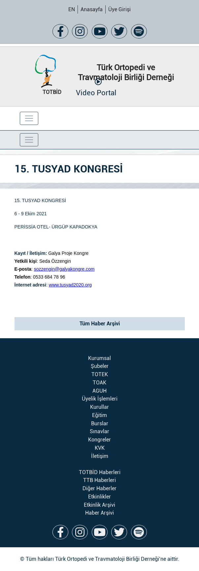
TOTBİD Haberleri (99, 472)
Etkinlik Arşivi (99, 505)
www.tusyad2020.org (70, 284)
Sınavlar (99, 431)
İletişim (99, 456)
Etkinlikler (99, 497)
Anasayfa (92, 9)
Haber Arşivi (99, 513)
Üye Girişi (119, 9)
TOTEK (99, 374)
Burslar (99, 423)
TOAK (99, 382)
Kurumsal (99, 358)
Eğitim (99, 415)
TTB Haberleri (99, 480)
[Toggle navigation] (29, 118)
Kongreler (99, 439)
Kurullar (99, 407)
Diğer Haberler (99, 488)
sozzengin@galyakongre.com (64, 269)
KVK (100, 448)
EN (71, 9)
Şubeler (100, 366)
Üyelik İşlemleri (99, 399)
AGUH (99, 391)
